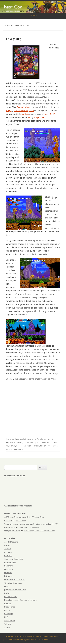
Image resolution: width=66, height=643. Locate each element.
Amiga (8, 110)
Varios (7, 627)
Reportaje (8, 613)
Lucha (6, 593)
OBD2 (6, 517)
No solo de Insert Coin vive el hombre (20, 600)
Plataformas (42, 439)
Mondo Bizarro (10, 596)
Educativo (8, 569)
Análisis (32, 439)
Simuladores (9, 620)
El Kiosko (8, 572)
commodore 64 (45, 442)
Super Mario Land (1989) (47, 524)
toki (41, 445)
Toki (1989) (13, 39)
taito (37, 445)
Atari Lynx (24, 114)
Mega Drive (39, 117)
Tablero (7, 624)
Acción (7, 545)
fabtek (56, 442)
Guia (6, 586)
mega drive (10, 445)
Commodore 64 (21, 110)
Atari (31, 110)
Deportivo (8, 565)
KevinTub (8, 520)
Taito (45, 114)
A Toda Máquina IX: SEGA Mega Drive (28, 517)
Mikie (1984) (21, 520)
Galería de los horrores (14, 579)
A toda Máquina (11, 542)
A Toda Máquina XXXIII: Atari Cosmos (39, 530)
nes (17, 445)
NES (29, 117)
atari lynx (34, 442)
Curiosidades (10, 562)
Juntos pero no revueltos (15, 589)
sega (29, 445)
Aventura (8, 552)
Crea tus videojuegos (13, 559)
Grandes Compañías (13, 583)
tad (33, 445)
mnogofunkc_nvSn (12, 530)
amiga (21, 442)
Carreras (8, 555)
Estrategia (8, 576)
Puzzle (7, 610)
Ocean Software (24, 107)
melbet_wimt (9, 527)
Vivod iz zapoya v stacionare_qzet (19, 524)
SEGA (52, 114)
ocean (23, 445)
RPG (6, 617)
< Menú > (33, 15)
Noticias (7, 603)
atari (27, 442)
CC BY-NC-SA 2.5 (53, 636)
